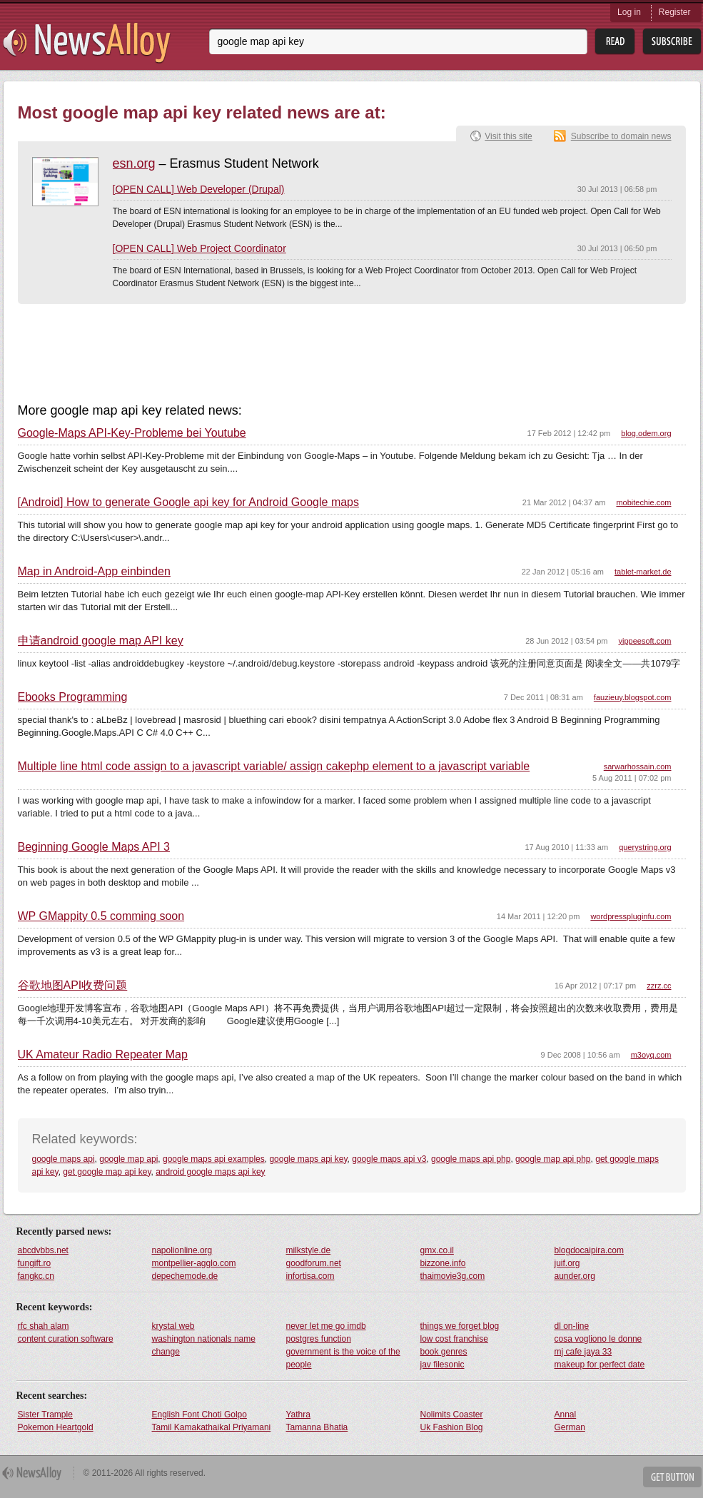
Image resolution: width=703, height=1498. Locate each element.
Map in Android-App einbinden (94, 571)
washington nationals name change (204, 1345)
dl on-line (572, 1326)
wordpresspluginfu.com (630, 916)
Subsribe (672, 42)
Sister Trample (45, 1414)
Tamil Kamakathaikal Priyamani (211, 1427)
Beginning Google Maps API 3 (94, 847)
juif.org (567, 1263)
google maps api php (470, 1159)
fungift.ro (34, 1263)
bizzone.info (443, 1263)
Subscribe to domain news (621, 136)
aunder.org (575, 1276)
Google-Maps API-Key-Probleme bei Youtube (132, 433)
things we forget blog (460, 1326)
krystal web (173, 1326)
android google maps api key (210, 1172)
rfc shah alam (43, 1326)
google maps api (63, 1159)
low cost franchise (454, 1339)
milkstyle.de (308, 1250)
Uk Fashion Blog (451, 1427)
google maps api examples (214, 1159)
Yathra (298, 1414)
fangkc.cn (36, 1276)
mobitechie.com (643, 502)
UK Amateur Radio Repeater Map (103, 1055)
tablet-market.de (643, 571)
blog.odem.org (646, 433)
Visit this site (508, 136)
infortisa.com (310, 1276)
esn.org (134, 163)
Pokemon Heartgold (55, 1427)
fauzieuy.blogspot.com (633, 697)
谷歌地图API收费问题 (73, 985)
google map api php (552, 1159)
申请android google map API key (100, 641)
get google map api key (107, 1172)
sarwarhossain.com (638, 766)
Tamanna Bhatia (317, 1427)
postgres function (318, 1339)
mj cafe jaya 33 (583, 1352)
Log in (629, 12)
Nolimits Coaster (451, 1414)
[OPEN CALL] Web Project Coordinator (199, 248)
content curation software (65, 1339)
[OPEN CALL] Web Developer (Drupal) (199, 189)
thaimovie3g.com (452, 1276)
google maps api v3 (389, 1159)
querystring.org (645, 847)
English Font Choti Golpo (199, 1414)
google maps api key (308, 1159)
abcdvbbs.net (43, 1250)
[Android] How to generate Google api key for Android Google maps (189, 502)
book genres (443, 1352)
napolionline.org (182, 1250)
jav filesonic (442, 1365)
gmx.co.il (437, 1250)
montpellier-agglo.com (194, 1263)
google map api (128, 1159)
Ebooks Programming (73, 697)
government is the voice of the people (343, 1358)
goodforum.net (313, 1263)
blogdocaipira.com (589, 1250)
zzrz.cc (659, 985)
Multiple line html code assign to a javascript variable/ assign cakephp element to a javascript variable (274, 766)
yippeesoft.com (645, 641)
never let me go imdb (326, 1326)
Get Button (672, 1477)
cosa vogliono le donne (598, 1339)
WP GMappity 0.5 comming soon (101, 916)
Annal (566, 1414)
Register (675, 12)
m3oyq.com (651, 1055)
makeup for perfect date (600, 1365)
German (570, 1427)
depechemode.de (185, 1276)
